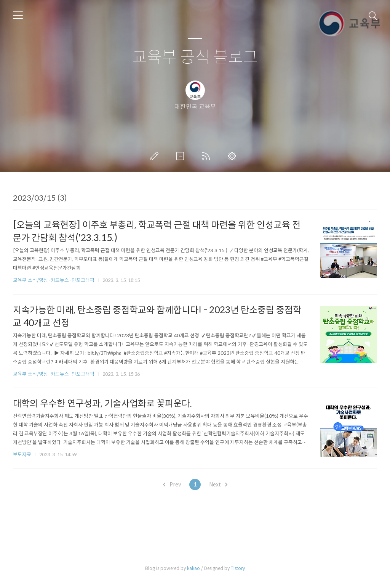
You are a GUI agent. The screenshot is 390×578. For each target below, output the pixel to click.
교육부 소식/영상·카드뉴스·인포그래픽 (53, 280)
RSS (207, 156)
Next (218, 484)
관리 (233, 156)
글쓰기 (156, 156)
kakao (193, 568)
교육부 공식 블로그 (195, 57)
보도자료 (22, 454)
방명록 (182, 156)
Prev (172, 484)
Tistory (238, 568)
